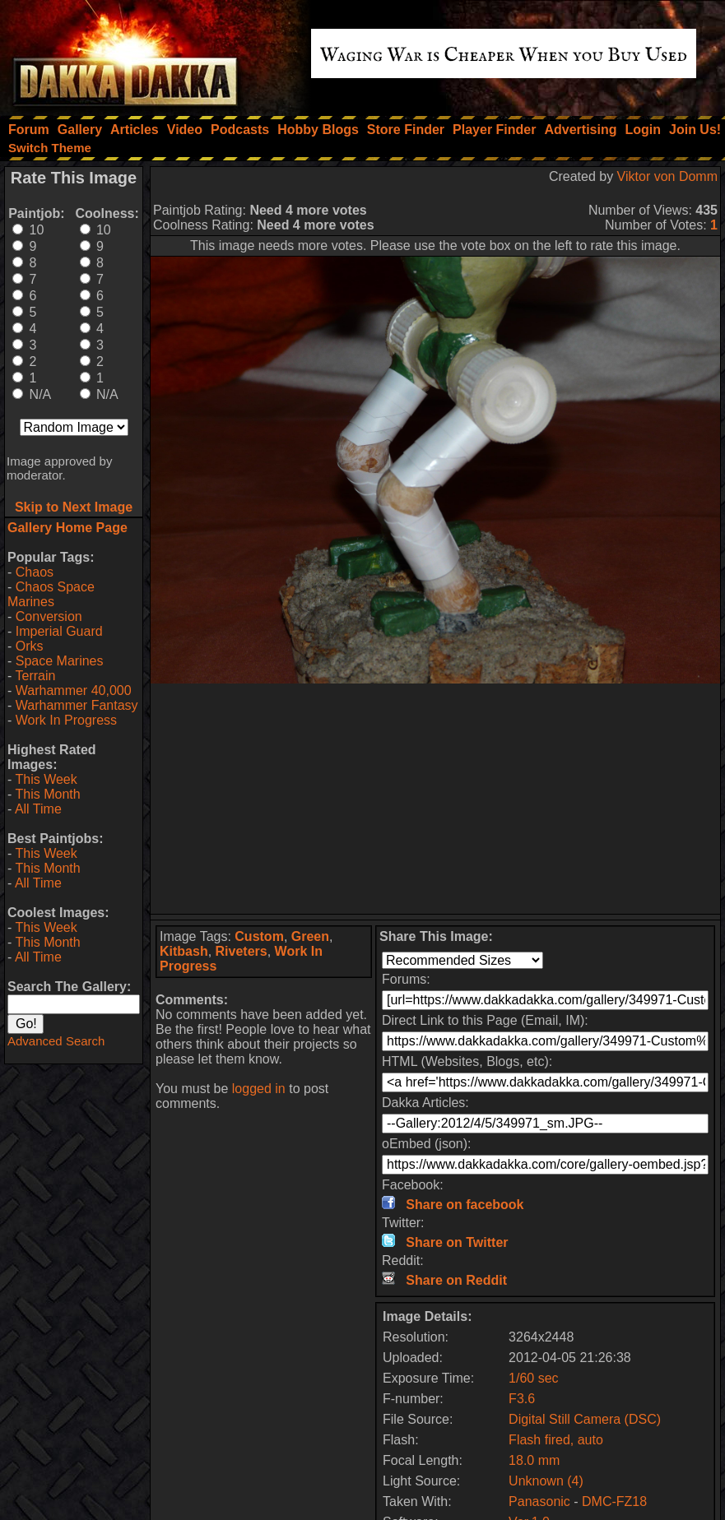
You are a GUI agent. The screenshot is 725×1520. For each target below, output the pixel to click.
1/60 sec (533, 1378)
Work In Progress (66, 720)
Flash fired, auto (556, 1440)
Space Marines (60, 661)
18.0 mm (534, 1460)
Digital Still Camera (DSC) (585, 1419)
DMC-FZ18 (614, 1501)
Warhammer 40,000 (74, 690)
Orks (30, 646)
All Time (38, 809)
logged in (259, 1089)
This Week (46, 779)
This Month (47, 794)
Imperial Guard (59, 631)
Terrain (35, 676)
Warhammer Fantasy (77, 705)
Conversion (49, 616)
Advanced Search (56, 1041)
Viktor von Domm (667, 176)
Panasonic (539, 1501)
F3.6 (522, 1399)
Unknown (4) (546, 1481)
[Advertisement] (435, 799)
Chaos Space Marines (51, 594)
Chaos (34, 572)
